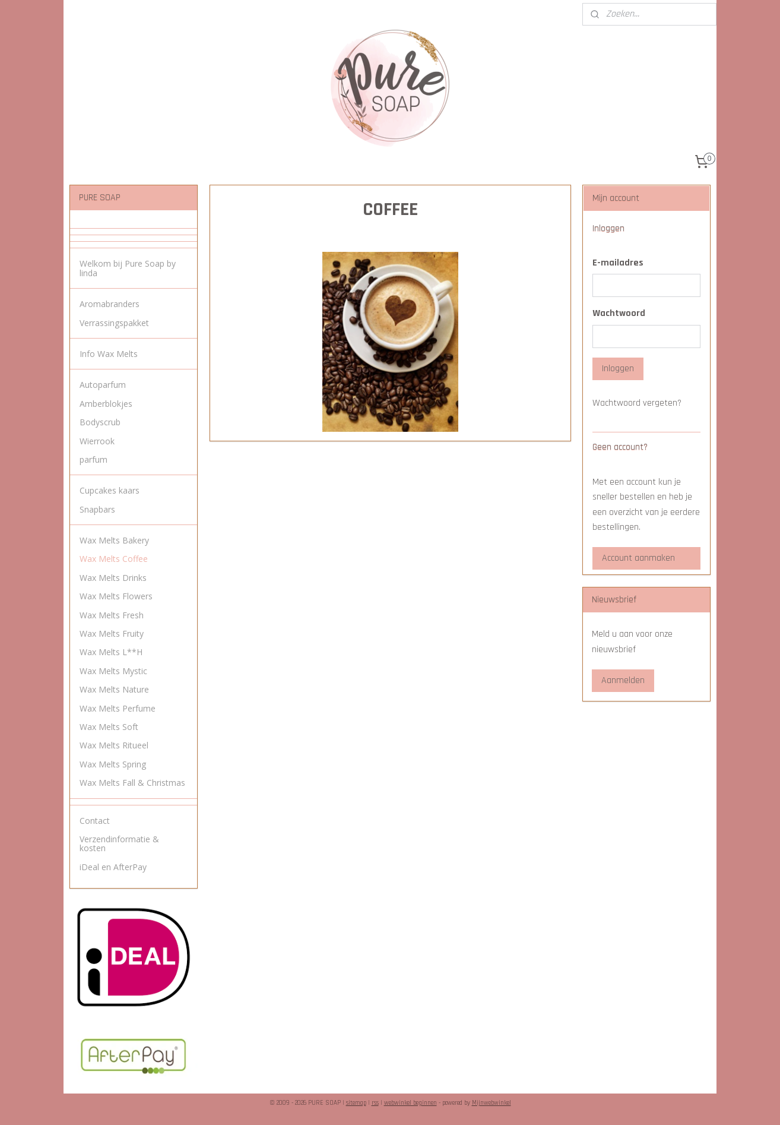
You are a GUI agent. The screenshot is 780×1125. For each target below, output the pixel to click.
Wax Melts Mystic (113, 671)
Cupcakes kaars (109, 490)
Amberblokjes (106, 403)
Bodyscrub (100, 422)
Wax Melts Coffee (114, 558)
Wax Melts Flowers (116, 596)
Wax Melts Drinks (113, 577)
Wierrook (97, 441)
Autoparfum (103, 384)
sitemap (356, 1103)
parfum (93, 459)
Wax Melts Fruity (112, 633)
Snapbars (97, 509)
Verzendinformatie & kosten (119, 843)
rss (375, 1103)
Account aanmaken (638, 558)
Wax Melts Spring (113, 764)
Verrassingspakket (114, 322)
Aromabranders (109, 303)
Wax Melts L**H (111, 652)
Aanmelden (623, 680)
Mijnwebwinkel (491, 1103)
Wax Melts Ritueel (114, 745)
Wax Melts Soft (109, 726)
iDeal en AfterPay (113, 867)
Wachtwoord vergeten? (636, 403)
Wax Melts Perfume (118, 708)
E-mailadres (617, 263)
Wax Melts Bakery (114, 540)
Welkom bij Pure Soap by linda (128, 268)
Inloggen (618, 368)
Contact (95, 820)
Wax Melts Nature (114, 689)
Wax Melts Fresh (112, 615)
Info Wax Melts (109, 353)
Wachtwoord (618, 313)
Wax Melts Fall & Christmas (132, 782)
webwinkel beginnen (410, 1103)
